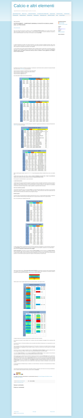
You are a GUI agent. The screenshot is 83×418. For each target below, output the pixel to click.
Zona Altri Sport (62, 15)
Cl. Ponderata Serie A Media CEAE (42, 13)
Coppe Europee (52, 13)
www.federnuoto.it (31, 271)
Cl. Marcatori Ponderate (32, 13)
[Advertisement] (33, 40)
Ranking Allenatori (23, 15)
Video (57, 15)
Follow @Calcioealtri (17, 27)
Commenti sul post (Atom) (20, 413)
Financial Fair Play (59, 13)
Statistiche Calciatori (51, 15)
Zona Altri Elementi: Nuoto (20, 382)
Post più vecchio (52, 411)
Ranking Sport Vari (43, 15)
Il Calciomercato (66, 13)
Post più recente (16, 411)
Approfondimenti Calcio (17, 13)
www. (22, 68)
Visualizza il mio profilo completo (62, 24)
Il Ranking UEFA (15, 15)
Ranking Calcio (29, 15)
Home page (34, 411)
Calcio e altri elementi (34, 5)
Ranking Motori (36, 15)
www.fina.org (16, 124)
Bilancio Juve (24, 13)
